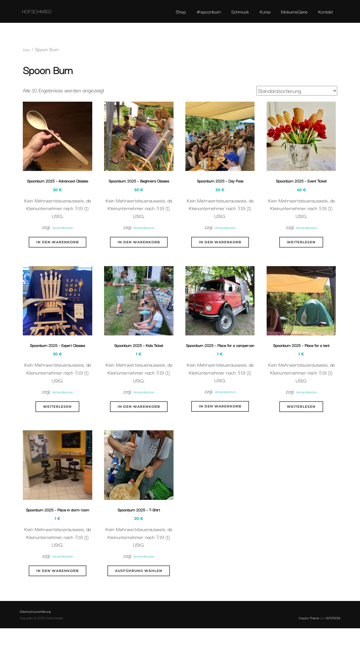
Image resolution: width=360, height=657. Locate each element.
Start (28, 64)
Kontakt (323, 15)
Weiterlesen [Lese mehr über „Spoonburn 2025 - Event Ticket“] (301, 272)
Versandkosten (62, 257)
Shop (174, 15)
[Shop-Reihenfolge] (296, 106)
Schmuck (235, 15)
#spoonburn (203, 15)
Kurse (261, 15)
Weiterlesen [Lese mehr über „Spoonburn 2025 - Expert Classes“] (57, 451)
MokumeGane (291, 15)
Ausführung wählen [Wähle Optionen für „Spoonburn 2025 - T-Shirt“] (138, 621)
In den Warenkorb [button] (57, 272)
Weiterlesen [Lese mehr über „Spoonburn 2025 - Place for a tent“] (301, 451)
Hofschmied (54, 15)
